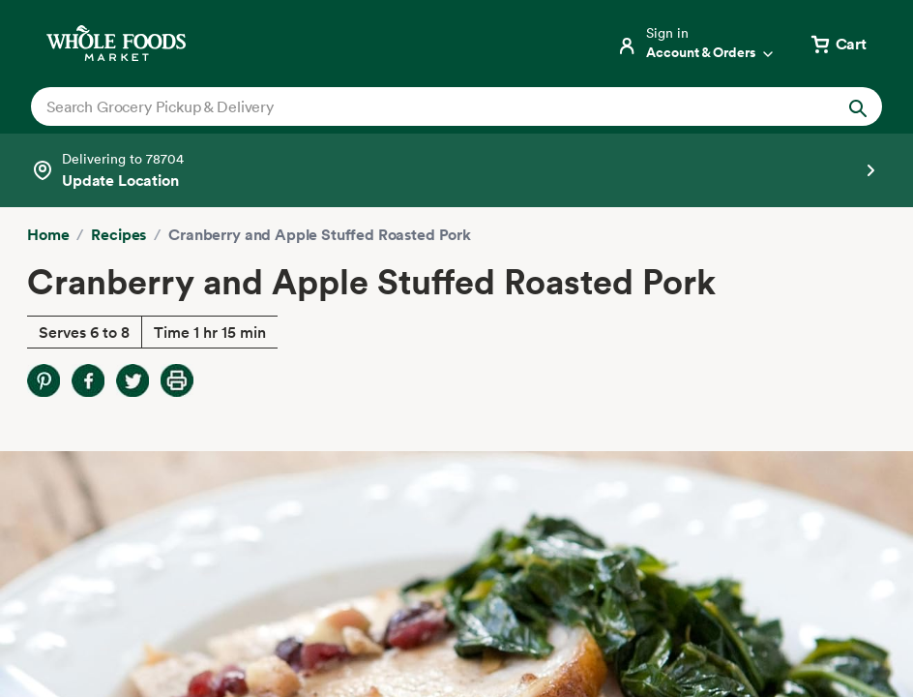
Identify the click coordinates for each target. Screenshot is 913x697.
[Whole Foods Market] (116, 43)
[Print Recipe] (177, 380)
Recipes (118, 234)
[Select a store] (456, 170)
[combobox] (415, 106)
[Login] (696, 43)
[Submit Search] (858, 106)
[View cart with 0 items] (838, 43)
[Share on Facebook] (88, 380)
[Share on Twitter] (132, 380)
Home (48, 234)
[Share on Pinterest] (43, 380)
